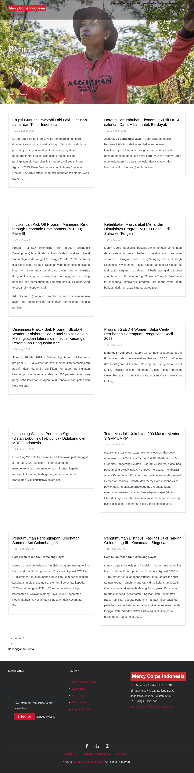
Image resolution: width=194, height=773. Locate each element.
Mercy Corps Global (84, 681)
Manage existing (45, 716)
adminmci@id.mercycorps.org (151, 706)
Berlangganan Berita (21, 649)
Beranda (81, 9)
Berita (137, 9)
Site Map (120, 753)
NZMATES (78, 688)
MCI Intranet (79, 702)
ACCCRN (78, 695)
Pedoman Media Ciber (96, 753)
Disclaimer (70, 753)
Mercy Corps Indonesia (88, 761)
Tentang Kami (102, 9)
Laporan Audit (80, 709)
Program (123, 9)
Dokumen (153, 9)
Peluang (170, 9)
